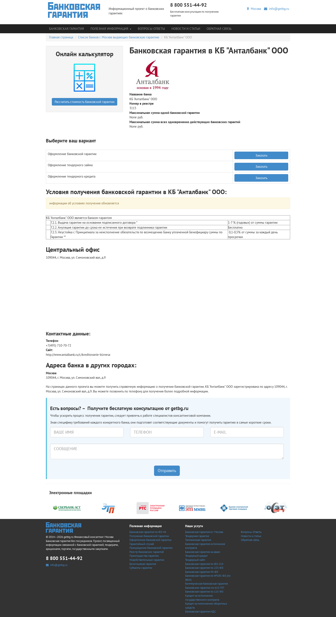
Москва (254, 9)
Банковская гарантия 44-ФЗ (201, 572)
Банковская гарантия (66, 29)
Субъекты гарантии (140, 568)
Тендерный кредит (196, 556)
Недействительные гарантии (146, 560)
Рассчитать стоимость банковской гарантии (84, 102)
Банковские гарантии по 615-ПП (204, 588)
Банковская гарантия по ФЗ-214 (204, 564)
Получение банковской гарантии (149, 536)
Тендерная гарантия (197, 536)
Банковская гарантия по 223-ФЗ (204, 568)
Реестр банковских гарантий (146, 552)
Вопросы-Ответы (151, 29)
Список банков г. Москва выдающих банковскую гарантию (118, 37)
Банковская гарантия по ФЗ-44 (147, 532)
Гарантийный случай (141, 544)
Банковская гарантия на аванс (202, 552)
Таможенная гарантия (198, 540)
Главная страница (61, 37)
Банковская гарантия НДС (200, 611)
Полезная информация (110, 29)
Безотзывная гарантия (142, 564)
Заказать (261, 155)
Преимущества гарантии (144, 556)
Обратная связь (219, 29)
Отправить (167, 470)
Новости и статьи (185, 29)
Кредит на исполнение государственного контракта (202, 598)
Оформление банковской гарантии (150, 540)
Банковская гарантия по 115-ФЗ (204, 591)
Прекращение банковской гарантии (150, 548)
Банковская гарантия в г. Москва (204, 532)
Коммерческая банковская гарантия (206, 583)
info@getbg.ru (276, 9)
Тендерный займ (195, 560)
